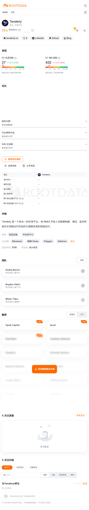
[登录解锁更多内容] (44, 369)
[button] (12, 159)
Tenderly (46, 175)
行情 (12, 12)
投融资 (5, 12)
